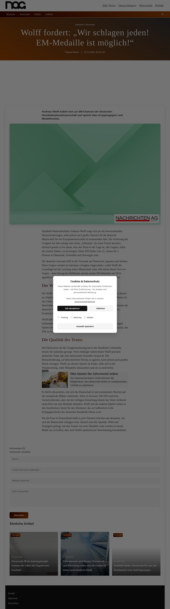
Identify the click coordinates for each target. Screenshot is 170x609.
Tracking (63, 317)
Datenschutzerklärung (85, 301)
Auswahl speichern (85, 326)
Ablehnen (100, 308)
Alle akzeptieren (72, 308)
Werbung (76, 317)
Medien (88, 317)
